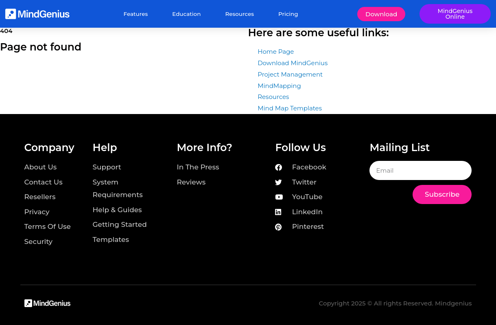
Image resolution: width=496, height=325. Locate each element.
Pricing (288, 14)
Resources (239, 14)
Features (136, 14)
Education (186, 14)
